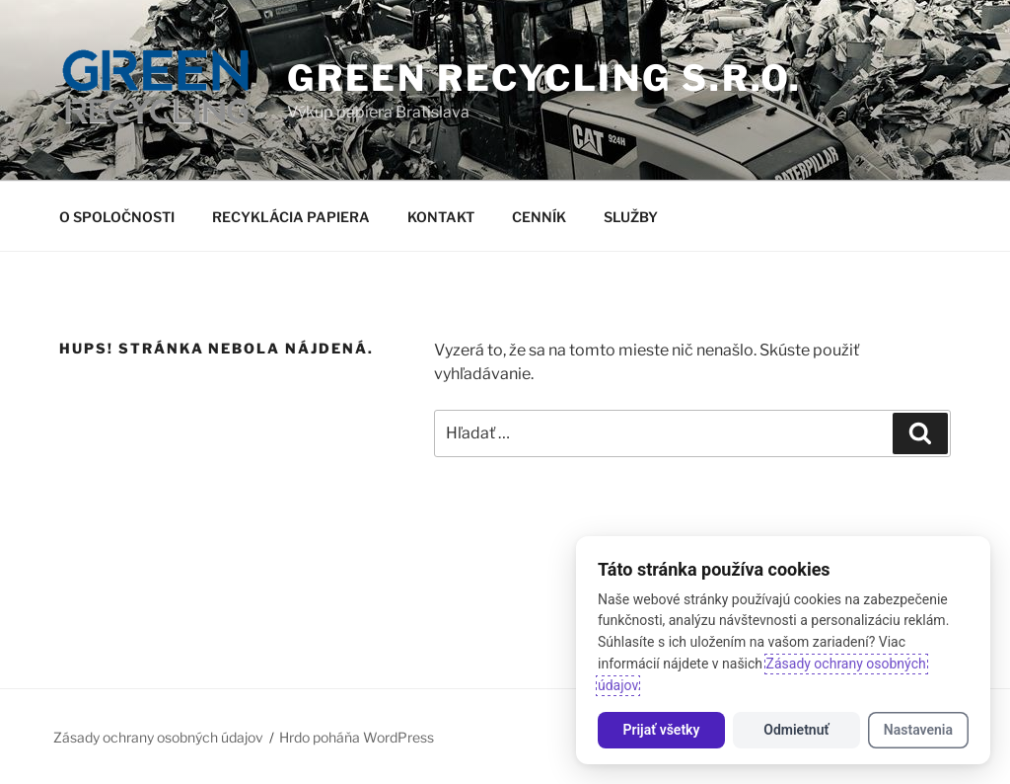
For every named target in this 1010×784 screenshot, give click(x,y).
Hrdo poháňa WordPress (356, 737)
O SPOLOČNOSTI (117, 216)
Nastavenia (918, 730)
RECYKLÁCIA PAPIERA (291, 216)
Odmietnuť (796, 730)
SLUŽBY (631, 216)
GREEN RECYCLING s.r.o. (544, 78)
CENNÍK (539, 216)
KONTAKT (440, 216)
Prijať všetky (660, 730)
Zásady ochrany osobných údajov (158, 737)
